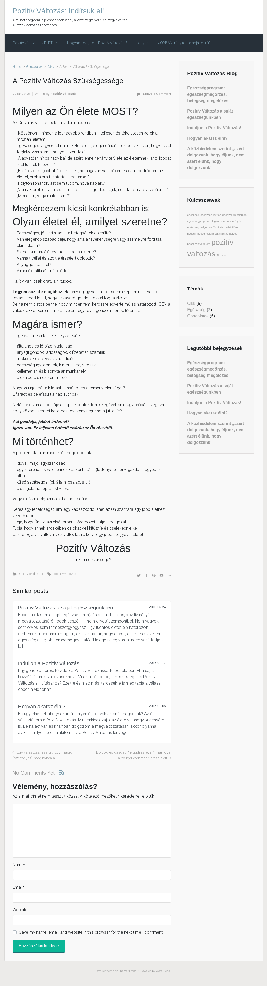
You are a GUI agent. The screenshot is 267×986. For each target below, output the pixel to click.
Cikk (51, 67)
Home (17, 67)
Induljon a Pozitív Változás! (214, 128)
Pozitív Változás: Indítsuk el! (58, 11)
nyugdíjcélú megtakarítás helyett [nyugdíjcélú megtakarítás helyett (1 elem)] (217, 233)
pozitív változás (65, 574)
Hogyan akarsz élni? (207, 138)
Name (19, 864)
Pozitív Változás (63, 94)
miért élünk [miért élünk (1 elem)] (231, 227)
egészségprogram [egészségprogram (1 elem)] (198, 221)
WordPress (163, 971)
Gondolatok (34, 67)
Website (20, 909)
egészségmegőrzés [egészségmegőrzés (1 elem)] (234, 214)
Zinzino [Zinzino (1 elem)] (220, 255)
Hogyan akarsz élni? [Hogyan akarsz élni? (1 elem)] (223, 221)
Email (18, 887)
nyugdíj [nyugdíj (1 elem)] (191, 233)
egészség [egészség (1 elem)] (193, 214)
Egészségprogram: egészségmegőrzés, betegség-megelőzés (207, 94)
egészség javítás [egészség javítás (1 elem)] (210, 214)
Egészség (196, 309)
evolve (101, 971)
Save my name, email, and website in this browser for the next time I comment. (91, 932)
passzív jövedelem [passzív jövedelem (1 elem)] (198, 243)
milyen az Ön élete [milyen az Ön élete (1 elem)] (211, 227)
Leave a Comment (157, 94)
